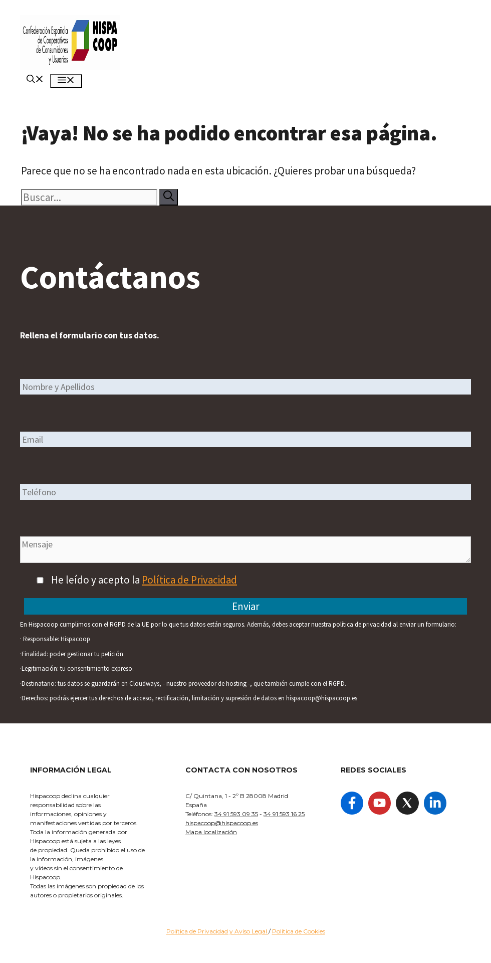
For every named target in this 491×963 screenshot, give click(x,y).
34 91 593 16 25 (284, 814)
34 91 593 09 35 (236, 814)
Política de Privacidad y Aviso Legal (217, 931)
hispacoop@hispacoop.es (221, 823)
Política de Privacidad (189, 580)
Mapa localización (211, 832)
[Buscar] (168, 197)
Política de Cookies (298, 931)
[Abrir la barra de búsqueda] (35, 80)
